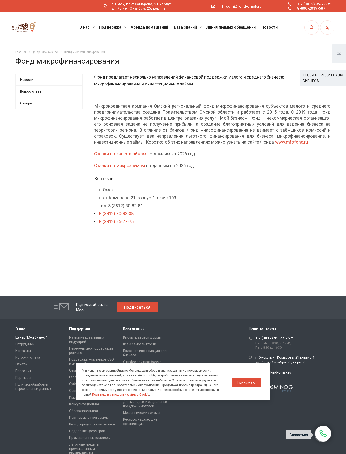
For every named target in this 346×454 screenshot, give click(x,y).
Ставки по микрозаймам (119, 165)
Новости (269, 27)
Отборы (26, 103)
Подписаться (137, 307)
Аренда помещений (149, 27)
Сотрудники (24, 344)
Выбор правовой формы (142, 337)
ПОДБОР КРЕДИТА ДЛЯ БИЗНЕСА (323, 78)
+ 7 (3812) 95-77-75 (314, 4)
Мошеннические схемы (141, 413)
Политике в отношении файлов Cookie (120, 394)
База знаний (188, 27)
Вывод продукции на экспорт (92, 424)
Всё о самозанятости (139, 344)
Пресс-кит (23, 371)
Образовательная (83, 411)
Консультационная (84, 404)
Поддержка (113, 27)
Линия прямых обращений (231, 27)
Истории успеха (27, 357)
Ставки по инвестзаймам (120, 154)
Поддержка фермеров (87, 431)
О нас (87, 27)
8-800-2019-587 (311, 8)
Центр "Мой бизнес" (31, 337)
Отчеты (21, 364)
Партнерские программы (89, 417)
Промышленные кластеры (89, 438)
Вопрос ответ (30, 91)
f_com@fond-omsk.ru (242, 6)
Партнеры (23, 378)
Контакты (23, 351)
